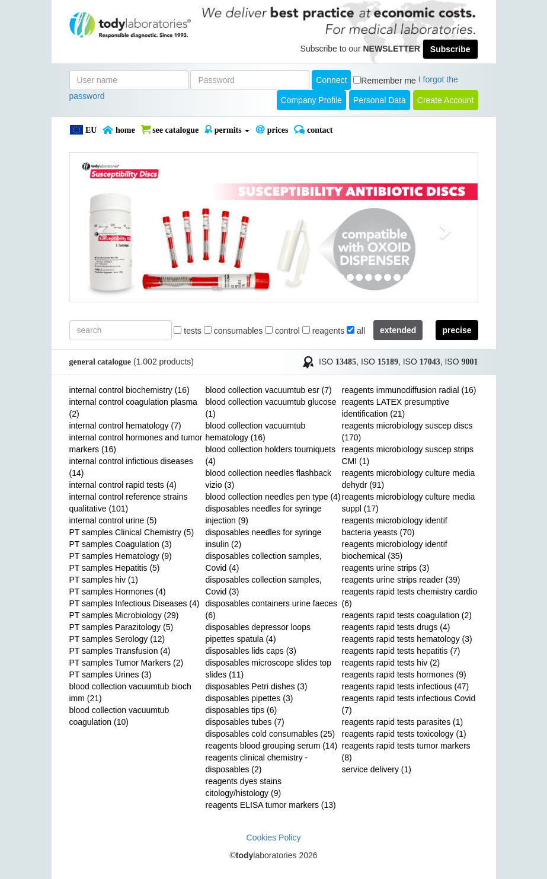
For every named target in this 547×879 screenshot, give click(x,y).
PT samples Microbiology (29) (124, 615)
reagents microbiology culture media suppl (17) (408, 502)
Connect (331, 80)
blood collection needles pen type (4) (273, 496)
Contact (313, 130)
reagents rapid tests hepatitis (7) (401, 651)
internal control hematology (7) (125, 425)
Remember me (388, 80)
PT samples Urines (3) (110, 674)
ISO (337, 361)
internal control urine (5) (113, 520)
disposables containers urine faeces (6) (272, 609)
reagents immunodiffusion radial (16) (409, 390)
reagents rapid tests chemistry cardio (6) (410, 597)
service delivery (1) (376, 769)
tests (187, 330)
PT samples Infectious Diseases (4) (134, 603)
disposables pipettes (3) (249, 698)
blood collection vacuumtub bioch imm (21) (130, 692)
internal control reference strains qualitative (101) (128, 502)
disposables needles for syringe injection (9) (264, 514)
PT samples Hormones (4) (117, 591)
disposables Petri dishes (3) (257, 686)
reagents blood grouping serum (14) (272, 745)
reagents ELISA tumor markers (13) (271, 805)
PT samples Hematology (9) (120, 556)
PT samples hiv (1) (103, 579)
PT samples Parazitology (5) (121, 627)
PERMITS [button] (226, 130)
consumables (233, 330)
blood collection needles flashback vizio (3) (268, 479)
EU (83, 130)
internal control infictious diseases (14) (131, 467)
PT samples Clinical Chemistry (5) (131, 532)
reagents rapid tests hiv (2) (391, 662)
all (356, 330)
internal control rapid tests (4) (123, 485)
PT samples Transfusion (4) (120, 651)
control (282, 330)
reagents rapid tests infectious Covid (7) (409, 704)
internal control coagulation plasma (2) (133, 407)
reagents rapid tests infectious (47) (405, 686)
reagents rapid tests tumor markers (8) (406, 751)
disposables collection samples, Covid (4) (264, 562)
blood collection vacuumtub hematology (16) (256, 431)
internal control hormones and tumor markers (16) (136, 443)
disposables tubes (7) (245, 722)
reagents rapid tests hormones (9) (404, 674)
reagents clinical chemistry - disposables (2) (257, 763)
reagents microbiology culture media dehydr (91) (408, 479)
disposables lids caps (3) (251, 651)
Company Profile (312, 100)
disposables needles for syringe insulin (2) (264, 538)
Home (119, 130)
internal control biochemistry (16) (129, 390)
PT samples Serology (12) (117, 639)
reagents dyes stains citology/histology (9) (244, 787)
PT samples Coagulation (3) (120, 544)
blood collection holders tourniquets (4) (270, 455)
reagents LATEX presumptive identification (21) (396, 407)
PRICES (271, 130)
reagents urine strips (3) (386, 568)
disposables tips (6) (241, 710)
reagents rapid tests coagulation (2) (407, 615)
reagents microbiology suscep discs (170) (407, 431)
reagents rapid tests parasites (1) (402, 722)
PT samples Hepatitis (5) (114, 568)
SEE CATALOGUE (170, 130)
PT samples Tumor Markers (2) (126, 662)
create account (445, 100)
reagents (323, 330)
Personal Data (379, 100)
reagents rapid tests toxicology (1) (404, 734)
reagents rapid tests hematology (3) (407, 639)
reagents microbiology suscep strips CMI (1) (408, 455)
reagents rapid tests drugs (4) (396, 627)
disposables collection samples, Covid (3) (264, 585)
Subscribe (450, 49)
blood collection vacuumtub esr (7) (269, 390)
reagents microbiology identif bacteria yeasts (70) (394, 526)
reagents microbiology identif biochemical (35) (394, 550)
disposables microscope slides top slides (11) (268, 668)
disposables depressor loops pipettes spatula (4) (258, 633)
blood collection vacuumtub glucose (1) (271, 407)
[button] (100, 227)
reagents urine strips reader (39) (401, 579)
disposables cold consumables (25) (270, 734)
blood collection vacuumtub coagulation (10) (119, 716)
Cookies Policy (274, 837)
